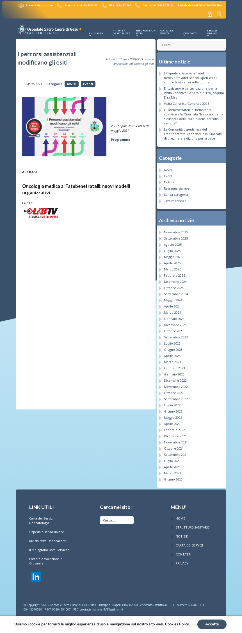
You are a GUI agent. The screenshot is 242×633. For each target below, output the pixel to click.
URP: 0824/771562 (117, 5)
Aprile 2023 (172, 354)
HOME (180, 517)
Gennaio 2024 (174, 317)
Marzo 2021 (172, 472)
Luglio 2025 (172, 249)
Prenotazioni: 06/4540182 (78, 5)
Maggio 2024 (173, 299)
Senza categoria (176, 193)
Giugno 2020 (173, 478)
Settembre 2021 (176, 453)
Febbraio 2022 (174, 428)
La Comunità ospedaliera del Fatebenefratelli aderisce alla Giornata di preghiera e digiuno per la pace (193, 132)
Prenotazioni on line (37, 5)
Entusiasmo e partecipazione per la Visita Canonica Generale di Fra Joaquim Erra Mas (194, 91)
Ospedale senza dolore (46, 531)
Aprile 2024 (172, 305)
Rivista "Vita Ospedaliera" (48, 540)
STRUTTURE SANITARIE (192, 526)
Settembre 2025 (176, 237)
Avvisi (71, 83)
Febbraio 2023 (174, 367)
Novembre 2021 (176, 441)
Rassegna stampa (177, 187)
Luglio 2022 (172, 404)
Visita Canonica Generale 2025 (186, 102)
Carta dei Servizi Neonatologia (41, 519)
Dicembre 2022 (175, 379)
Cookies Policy (176, 624)
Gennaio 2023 (174, 373)
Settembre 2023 (176, 336)
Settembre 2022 (176, 397)
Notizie (169, 181)
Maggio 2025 (173, 255)
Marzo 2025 (172, 268)
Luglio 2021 (172, 459)
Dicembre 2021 (175, 434)
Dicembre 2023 (175, 323)
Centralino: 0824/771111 (154, 5)
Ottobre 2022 (174, 391)
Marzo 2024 (172, 311)
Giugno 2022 (173, 410)
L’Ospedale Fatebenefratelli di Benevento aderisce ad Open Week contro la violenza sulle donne (190, 76)
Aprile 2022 (172, 422)
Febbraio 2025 (174, 274)
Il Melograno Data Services (49, 549)
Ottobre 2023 (174, 329)
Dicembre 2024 (175, 280)
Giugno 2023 (173, 348)
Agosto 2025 (173, 243)
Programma (120, 138)
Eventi (88, 83)
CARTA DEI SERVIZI (189, 544)
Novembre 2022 (176, 385)
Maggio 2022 (173, 416)
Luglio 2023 (172, 342)
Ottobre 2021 (174, 447)
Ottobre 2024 (174, 286)
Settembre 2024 (176, 292)
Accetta (212, 624)
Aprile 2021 (172, 465)
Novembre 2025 (176, 231)
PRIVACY (182, 562)
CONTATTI (183, 553)
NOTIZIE (135, 58)
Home (123, 58)
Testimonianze (175, 199)
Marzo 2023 (172, 360)
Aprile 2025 (172, 261)
